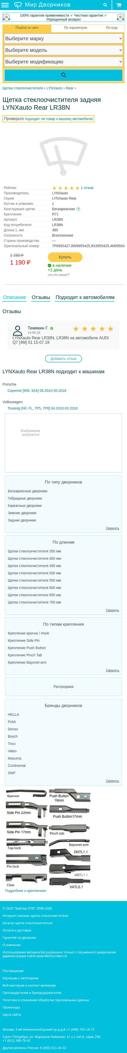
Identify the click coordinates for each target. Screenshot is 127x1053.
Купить (65, 257)
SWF (12, 773)
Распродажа (64, 687)
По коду (112, 27)
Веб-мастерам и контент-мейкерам (29, 985)
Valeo (12, 751)
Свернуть (112, 528)
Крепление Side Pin (24, 640)
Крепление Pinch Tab (25, 655)
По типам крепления (63, 624)
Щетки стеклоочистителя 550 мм (34, 580)
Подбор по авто (27, 27)
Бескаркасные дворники (27, 491)
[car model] (63, 50)
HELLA (13, 714)
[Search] (63, 75)
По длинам (63, 542)
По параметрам (75, 27)
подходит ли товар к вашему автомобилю (59, 119)
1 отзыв (87, 188)
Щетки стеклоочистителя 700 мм (34, 602)
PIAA (12, 722)
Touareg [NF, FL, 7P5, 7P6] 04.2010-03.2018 (43, 408)
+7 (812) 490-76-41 (17, 1040)
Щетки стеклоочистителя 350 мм (34, 551)
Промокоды (11, 1007)
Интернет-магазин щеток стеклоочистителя (35, 916)
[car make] (63, 38)
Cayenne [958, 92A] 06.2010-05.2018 (37, 391)
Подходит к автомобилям (85, 297)
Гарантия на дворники (19, 937)
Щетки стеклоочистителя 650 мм (34, 595)
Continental (17, 766)
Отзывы (41, 297)
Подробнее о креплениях (48, 840)
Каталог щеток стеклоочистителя (28, 923)
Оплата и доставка (17, 930)
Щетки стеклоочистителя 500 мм (34, 573)
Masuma (14, 758)
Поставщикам (13, 971)
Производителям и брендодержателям (32, 993)
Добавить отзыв (64, 359)
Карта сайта (12, 1015)
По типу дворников (63, 482)
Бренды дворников (63, 705)
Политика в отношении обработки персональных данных (46, 1000)
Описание (14, 297)
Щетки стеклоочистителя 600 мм (34, 588)
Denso (13, 729)
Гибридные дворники (25, 498)
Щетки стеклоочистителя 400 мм (34, 558)
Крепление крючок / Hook (28, 633)
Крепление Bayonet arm (27, 662)
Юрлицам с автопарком (20, 978)
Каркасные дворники (25, 506)
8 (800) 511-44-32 (53, 1048)
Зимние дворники (22, 513)
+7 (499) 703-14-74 (80, 1029)
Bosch (13, 736)
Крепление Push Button (27, 648)
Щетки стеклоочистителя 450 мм (34, 566)
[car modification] (63, 62)
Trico (12, 744)
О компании (12, 945)
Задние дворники (22, 520)
